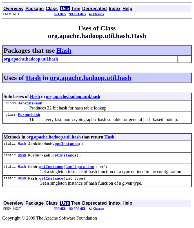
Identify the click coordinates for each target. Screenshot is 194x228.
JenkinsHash (30, 103)
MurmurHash (29, 116)
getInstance (67, 146)
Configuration (80, 170)
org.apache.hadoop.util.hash (90, 77)
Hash (63, 50)
